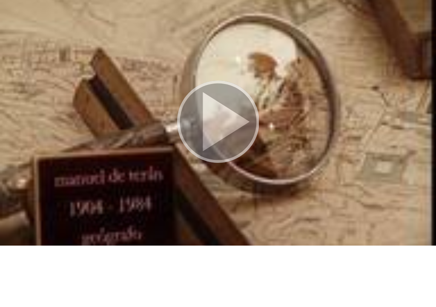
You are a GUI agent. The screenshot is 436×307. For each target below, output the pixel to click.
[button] (218, 123)
